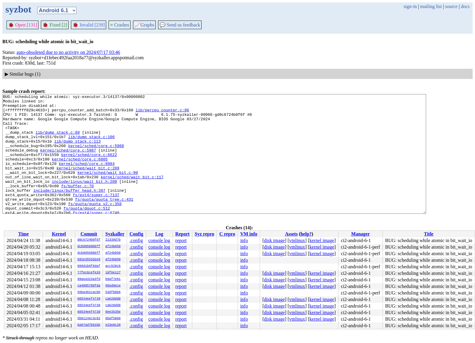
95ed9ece (112, 286)
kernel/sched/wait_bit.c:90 (108, 188)
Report (182, 233)
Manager (360, 233)
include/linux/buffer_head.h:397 (69, 210)
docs (465, 6)
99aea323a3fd (89, 279)
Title (429, 233)
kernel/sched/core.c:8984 (87, 177)
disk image (274, 240)
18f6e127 (112, 273)
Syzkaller (114, 233)
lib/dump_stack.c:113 (77, 151)
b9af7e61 (112, 279)
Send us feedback (180, 24)
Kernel (59, 233)
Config (136, 233)
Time (23, 233)
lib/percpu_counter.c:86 (162, 113)
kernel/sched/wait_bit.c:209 (87, 183)
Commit (89, 233)
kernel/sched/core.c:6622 (89, 167)
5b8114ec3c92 (89, 319)
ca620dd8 (112, 299)
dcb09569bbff (89, 246)
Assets (291, 233)
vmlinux (297, 240)
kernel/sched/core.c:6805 (80, 172)
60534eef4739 (89, 299)
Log (159, 233)
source (451, 6)
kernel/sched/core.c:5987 (68, 161)
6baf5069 (112, 319)
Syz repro (204, 233)
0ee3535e (112, 312)
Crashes (119, 24)
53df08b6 (112, 292)
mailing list (431, 6)
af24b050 (112, 246)
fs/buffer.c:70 (77, 204)
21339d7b (112, 240)
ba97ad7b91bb (89, 325)
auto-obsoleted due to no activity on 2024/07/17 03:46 (68, 52)
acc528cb (112, 266)
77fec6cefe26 (89, 273)
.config (136, 240)
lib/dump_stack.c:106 (91, 145)
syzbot (18, 9)
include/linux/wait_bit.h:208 (84, 199)
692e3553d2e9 (89, 260)
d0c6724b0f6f (89, 240)
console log (159, 240)
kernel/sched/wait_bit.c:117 (132, 194)
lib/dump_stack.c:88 (57, 140)
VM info (248, 233)
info (244, 240)
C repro (227, 233)
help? (306, 233)
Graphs (144, 24)
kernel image (322, 240)
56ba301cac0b (89, 292)
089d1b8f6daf (89, 266)
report (181, 240)
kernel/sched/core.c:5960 (96, 156)
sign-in (410, 6)
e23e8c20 (112, 325)
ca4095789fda (89, 286)
